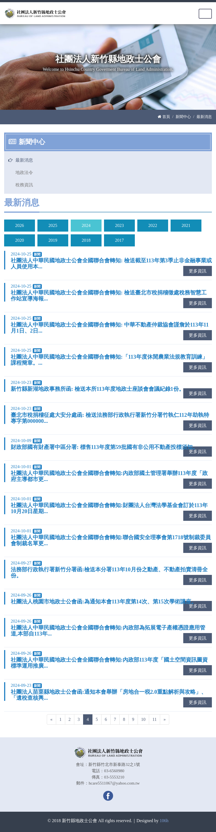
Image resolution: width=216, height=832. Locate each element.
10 (143, 719)
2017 (119, 240)
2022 (152, 225)
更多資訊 (197, 271)
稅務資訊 (24, 184)
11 (154, 719)
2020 (19, 240)
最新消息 (24, 160)
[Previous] (51, 719)
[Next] (164, 719)
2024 (86, 225)
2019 (52, 240)
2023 (119, 225)
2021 (186, 225)
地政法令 (24, 172)
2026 (19, 225)
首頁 (164, 116)
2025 (52, 225)
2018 (86, 240)
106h (164, 820)
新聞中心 (183, 116)
